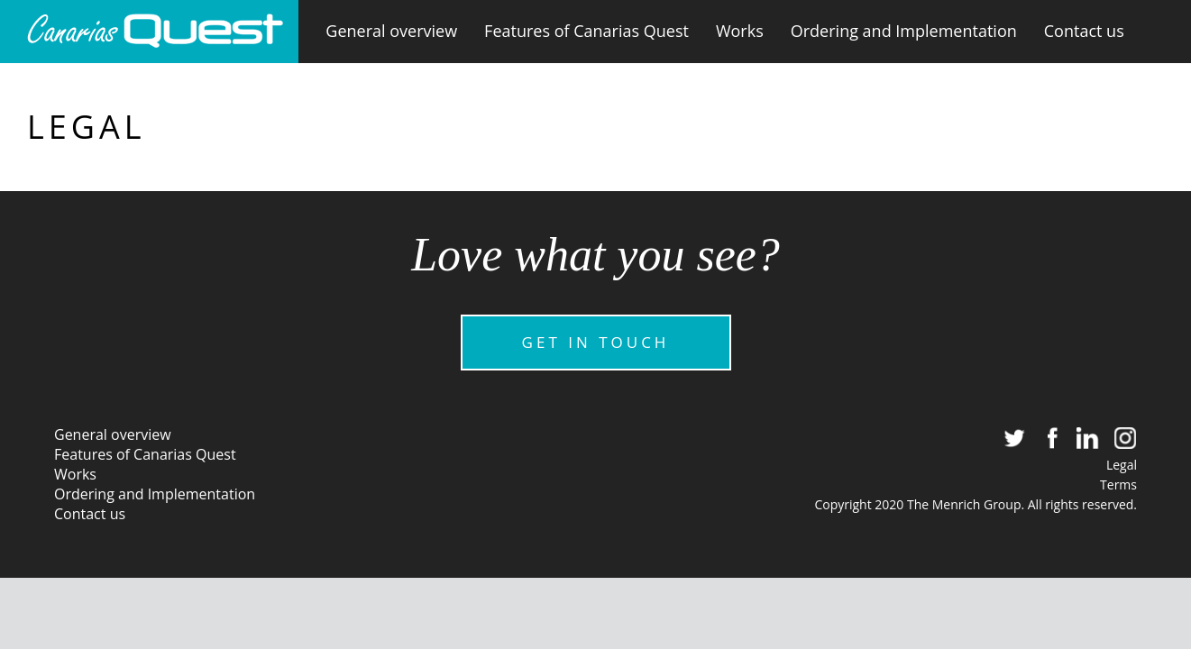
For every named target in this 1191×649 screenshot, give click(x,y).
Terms (1118, 484)
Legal (1121, 464)
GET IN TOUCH (596, 342)
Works (740, 30)
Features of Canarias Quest (586, 30)
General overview (391, 30)
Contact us (1084, 30)
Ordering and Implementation (904, 30)
